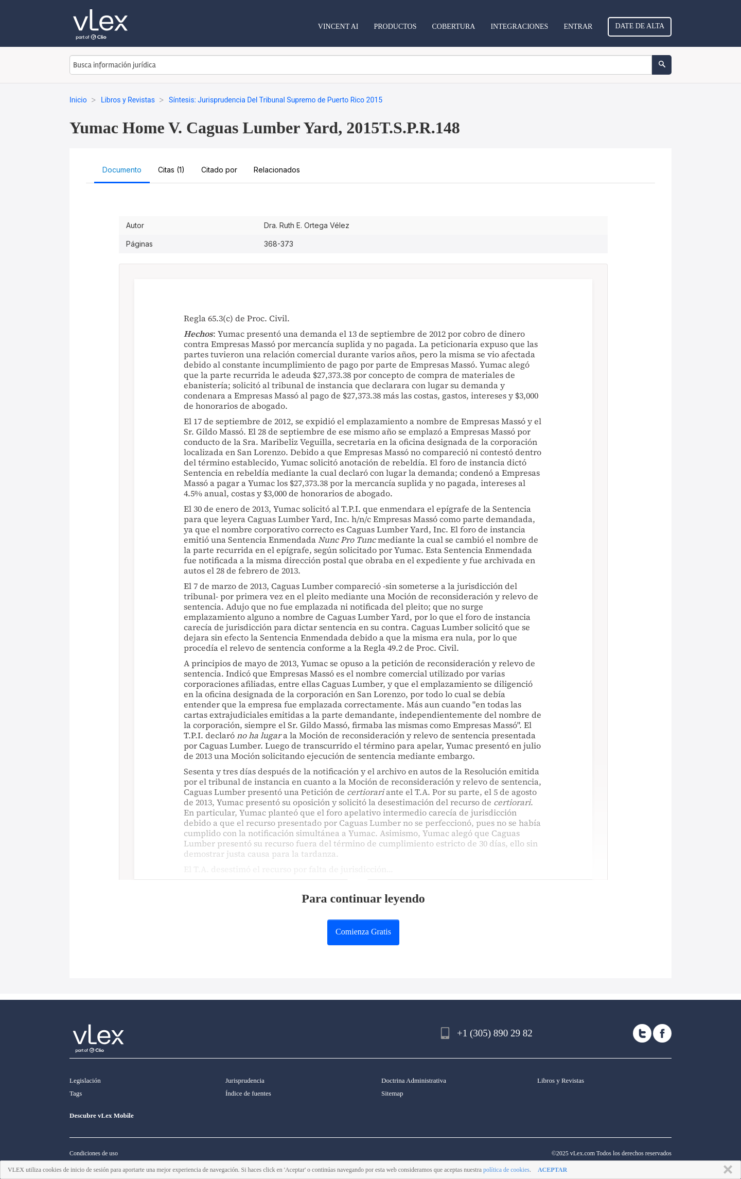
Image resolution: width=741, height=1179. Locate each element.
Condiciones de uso (93, 1153)
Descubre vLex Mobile (101, 1115)
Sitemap (392, 1093)
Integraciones (519, 26)
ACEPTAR (552, 1169)
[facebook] (662, 1033)
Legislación (85, 1080)
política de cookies (506, 1169)
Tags (75, 1093)
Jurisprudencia (244, 1080)
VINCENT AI (338, 26)
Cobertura (453, 26)
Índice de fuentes (248, 1093)
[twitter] (642, 1033)
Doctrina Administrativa (413, 1080)
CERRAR (726, 1170)
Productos (395, 26)
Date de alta (639, 26)
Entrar (577, 26)
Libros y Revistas (560, 1080)
